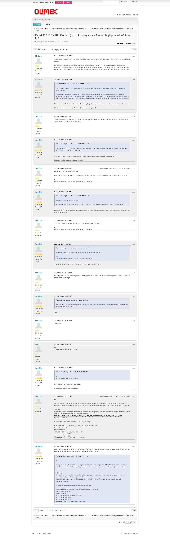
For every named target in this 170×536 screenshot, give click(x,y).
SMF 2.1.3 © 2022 (36, 533)
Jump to (121, 522)
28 (52, 50)
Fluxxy (38, 344)
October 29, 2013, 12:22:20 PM (63, 396)
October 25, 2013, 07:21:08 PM (63, 244)
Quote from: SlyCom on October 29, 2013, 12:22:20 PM (72, 456)
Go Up (36, 510)
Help (121, 533)
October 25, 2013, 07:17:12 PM (63, 192)
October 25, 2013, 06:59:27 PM (63, 79)
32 (63, 50)
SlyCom (38, 56)
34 (67, 50)
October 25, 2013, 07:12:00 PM (63, 140)
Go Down (37, 49)
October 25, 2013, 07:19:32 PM (63, 220)
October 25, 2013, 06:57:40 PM (63, 56)
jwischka (38, 80)
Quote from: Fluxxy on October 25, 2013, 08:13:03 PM (72, 372)
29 (55, 50)
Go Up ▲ (135, 533)
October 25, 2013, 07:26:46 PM (63, 320)
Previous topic (122, 43)
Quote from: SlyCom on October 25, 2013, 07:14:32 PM (72, 196)
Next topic (132, 43)
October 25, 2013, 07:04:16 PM (63, 116)
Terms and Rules (127, 533)
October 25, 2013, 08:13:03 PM (63, 344)
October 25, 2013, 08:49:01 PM (63, 368)
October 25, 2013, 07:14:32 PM (63, 168)
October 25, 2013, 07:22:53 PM (63, 272)
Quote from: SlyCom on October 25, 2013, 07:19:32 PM (72, 248)
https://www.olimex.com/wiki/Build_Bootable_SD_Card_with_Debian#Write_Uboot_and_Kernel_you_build (88, 416)
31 (60, 50)
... (51, 50)
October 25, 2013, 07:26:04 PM (63, 296)
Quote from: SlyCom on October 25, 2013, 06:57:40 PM (72, 83)
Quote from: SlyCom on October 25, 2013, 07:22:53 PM (72, 300)
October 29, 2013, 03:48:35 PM (63, 446)
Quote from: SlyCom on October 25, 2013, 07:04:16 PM (72, 143)
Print (134, 49)
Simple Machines (46, 533)
